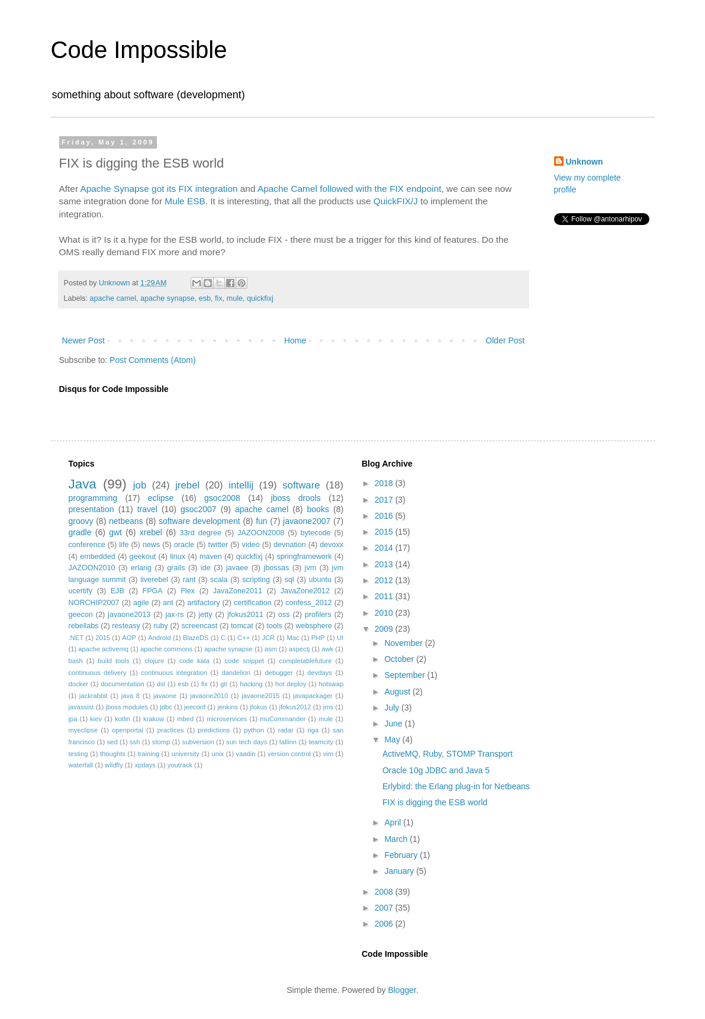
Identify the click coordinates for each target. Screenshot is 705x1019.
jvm (311, 568)
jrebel (187, 485)
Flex (188, 591)
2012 (385, 580)
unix (217, 753)
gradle (80, 532)
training (148, 753)
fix (219, 298)
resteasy (126, 626)
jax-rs (174, 614)
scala (218, 580)
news (151, 545)
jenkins (227, 707)
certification (253, 603)
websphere (313, 626)
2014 (385, 547)
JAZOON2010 (92, 568)
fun (261, 521)
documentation (122, 683)
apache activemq (103, 648)
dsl (161, 683)
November (404, 643)
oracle (184, 545)
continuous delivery (98, 672)
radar (286, 730)
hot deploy (290, 683)
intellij (240, 485)
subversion (198, 741)
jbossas (276, 568)
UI (340, 637)
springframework (303, 556)
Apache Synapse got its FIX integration (158, 189)
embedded (97, 556)
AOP (129, 637)
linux (177, 556)
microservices (227, 718)
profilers (318, 614)
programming (93, 498)
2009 (385, 629)
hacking (251, 683)
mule (235, 298)
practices (170, 730)
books (318, 509)
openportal (127, 730)
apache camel (113, 298)
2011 (385, 596)
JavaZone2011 (237, 591)
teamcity (320, 741)
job (139, 485)
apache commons (166, 648)
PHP (318, 637)
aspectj (299, 648)
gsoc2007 (199, 509)
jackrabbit (93, 695)
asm (271, 648)
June (394, 723)
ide (206, 568)
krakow (153, 718)
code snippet (244, 660)
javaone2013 (129, 614)
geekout (143, 556)
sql (289, 580)
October (400, 659)
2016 (385, 515)
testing (78, 753)
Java (82, 484)
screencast (199, 626)
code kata (194, 660)
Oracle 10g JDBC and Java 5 (436, 770)
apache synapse (167, 298)
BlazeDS (196, 637)
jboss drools (296, 498)
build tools (113, 660)
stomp (161, 741)
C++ (243, 637)
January (400, 871)
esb (205, 298)
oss (284, 614)
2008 (385, 891)
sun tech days (246, 741)
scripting (256, 580)
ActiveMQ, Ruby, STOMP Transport (447, 753)
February (402, 855)
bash (76, 660)
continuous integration (174, 672)
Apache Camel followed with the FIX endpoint (349, 189)
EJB (117, 591)
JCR (268, 637)
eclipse (161, 498)
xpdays (144, 765)
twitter (218, 545)
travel (147, 509)
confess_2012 (308, 603)
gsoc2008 (222, 498)
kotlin (122, 718)
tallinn (288, 741)
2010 (385, 613)
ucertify (81, 591)
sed (112, 741)
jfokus (258, 707)
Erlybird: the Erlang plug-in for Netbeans (456, 786)
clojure (154, 660)
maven (210, 556)
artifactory (203, 603)
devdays (319, 672)
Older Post (504, 340)
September (405, 675)
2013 (385, 564)
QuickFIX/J (396, 201)
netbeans (126, 521)
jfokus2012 (295, 707)
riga (313, 730)
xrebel (151, 532)
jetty (206, 614)
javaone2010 (209, 695)
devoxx (331, 545)
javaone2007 (306, 521)
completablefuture (305, 660)
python (254, 730)
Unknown (584, 161)
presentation (91, 509)
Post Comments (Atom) (152, 360)
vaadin (246, 753)
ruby (160, 626)
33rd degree (200, 533)
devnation (289, 545)
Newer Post (83, 340)
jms (328, 707)
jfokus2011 (245, 614)
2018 (385, 483)
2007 (385, 907)
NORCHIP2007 (94, 603)
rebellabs (84, 626)
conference (87, 545)
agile (141, 603)
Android (159, 637)
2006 (385, 923)
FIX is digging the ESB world (434, 802)
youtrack (180, 765)
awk (327, 648)
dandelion (235, 672)
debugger (278, 672)
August (398, 691)
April (393, 822)
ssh (135, 741)
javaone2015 (260, 695)
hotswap (330, 683)
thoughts (112, 753)
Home (295, 340)
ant (168, 603)
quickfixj (260, 298)
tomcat (242, 626)
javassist (81, 707)
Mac (292, 637)
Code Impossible (139, 50)
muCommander (282, 718)
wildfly (114, 765)
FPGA (152, 591)
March (397, 839)
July (392, 707)
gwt (115, 532)
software (301, 485)
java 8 (130, 695)
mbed (185, 718)
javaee (237, 568)
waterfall (81, 765)
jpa (73, 718)
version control (289, 753)
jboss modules (127, 707)
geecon (81, 614)
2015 (102, 637)
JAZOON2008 (260, 533)
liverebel (154, 580)
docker (79, 683)
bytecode (316, 533)
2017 (385, 499)
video (251, 545)
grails (176, 568)
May (393, 739)
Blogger (402, 990)
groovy (81, 521)
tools (274, 626)
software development (199, 521)
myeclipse (83, 730)
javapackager (313, 695)
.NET (76, 637)
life (123, 545)
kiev (96, 718)
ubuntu (320, 580)
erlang (141, 568)
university (185, 753)
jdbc (166, 707)
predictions (214, 730)
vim (328, 753)
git (223, 683)
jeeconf (194, 707)
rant (189, 580)
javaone (164, 695)
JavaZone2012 (305, 591)
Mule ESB (185, 201)
